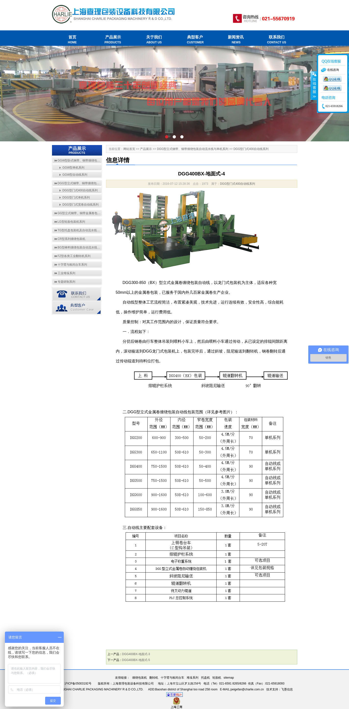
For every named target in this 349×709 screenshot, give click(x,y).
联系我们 (276, 40)
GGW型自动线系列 (75, 174)
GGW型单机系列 (74, 167)
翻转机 (153, 677)
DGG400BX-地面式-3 (136, 654)
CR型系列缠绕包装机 (71, 239)
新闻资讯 (235, 40)
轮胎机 (216, 677)
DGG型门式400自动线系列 (80, 190)
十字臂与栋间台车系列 (72, 264)
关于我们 (154, 40)
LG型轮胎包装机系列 (71, 221)
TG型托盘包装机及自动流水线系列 (80, 230)
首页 (72, 40)
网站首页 (129, 149)
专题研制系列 (66, 281)
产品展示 (113, 40)
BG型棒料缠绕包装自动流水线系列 (80, 247)
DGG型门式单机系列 (76, 197)
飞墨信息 (287, 689)
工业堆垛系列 (66, 273)
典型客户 (194, 40)
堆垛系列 (192, 677)
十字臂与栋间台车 (172, 677)
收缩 (313, 85)
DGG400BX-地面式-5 (136, 660)
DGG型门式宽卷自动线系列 (81, 204)
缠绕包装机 (139, 677)
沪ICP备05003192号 (78, 683)
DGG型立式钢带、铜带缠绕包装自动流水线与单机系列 (93, 183)
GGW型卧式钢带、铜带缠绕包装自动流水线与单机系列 (94, 160)
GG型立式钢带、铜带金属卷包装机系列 (83, 213)
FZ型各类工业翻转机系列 (74, 256)
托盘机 (205, 677)
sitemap (229, 677)
